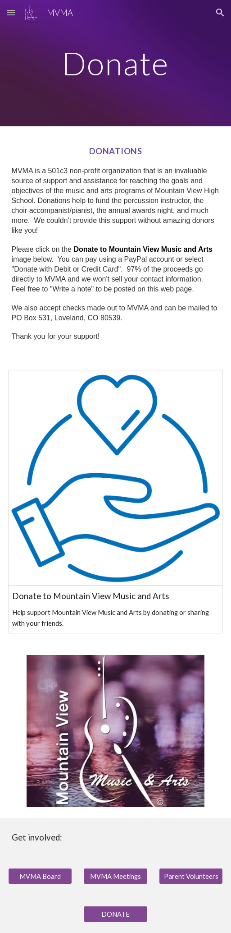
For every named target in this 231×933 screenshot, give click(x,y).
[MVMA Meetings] (115, 876)
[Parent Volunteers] (191, 876)
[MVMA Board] (40, 876)
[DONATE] (115, 914)
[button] (11, 12)
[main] (115, 63)
